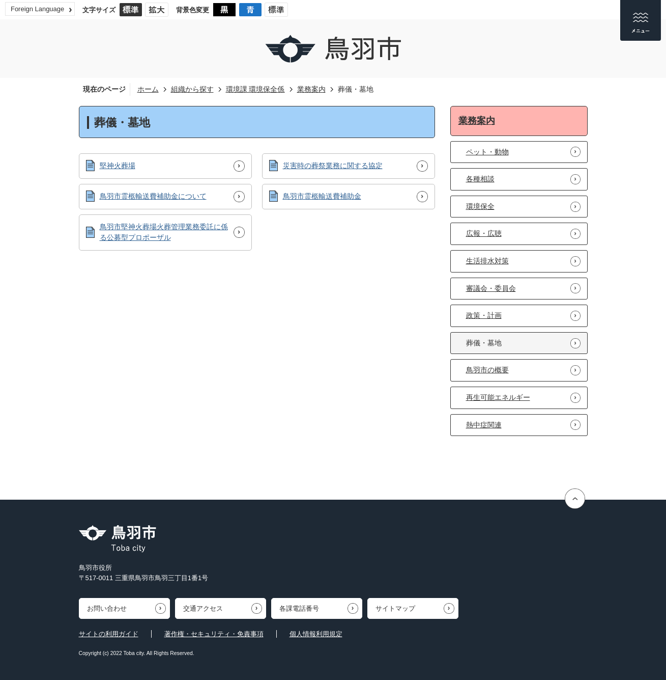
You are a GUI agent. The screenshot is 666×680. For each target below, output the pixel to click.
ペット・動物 (487, 152)
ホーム (148, 89)
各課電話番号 (299, 608)
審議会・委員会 (491, 288)
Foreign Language (37, 9)
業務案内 (311, 89)
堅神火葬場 (117, 165)
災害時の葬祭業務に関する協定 (333, 165)
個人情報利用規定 (315, 634)
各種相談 (480, 179)
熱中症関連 (484, 425)
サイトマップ (395, 608)
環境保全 (480, 206)
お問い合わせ (107, 608)
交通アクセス (203, 608)
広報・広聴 (484, 233)
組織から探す (192, 89)
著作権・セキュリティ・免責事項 (214, 634)
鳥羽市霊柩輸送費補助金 (322, 196)
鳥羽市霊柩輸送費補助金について (153, 196)
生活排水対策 (487, 261)
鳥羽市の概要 (487, 370)
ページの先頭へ (576, 498)
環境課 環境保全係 (255, 89)
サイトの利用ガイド (108, 634)
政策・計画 (484, 315)
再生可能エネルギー (498, 397)
